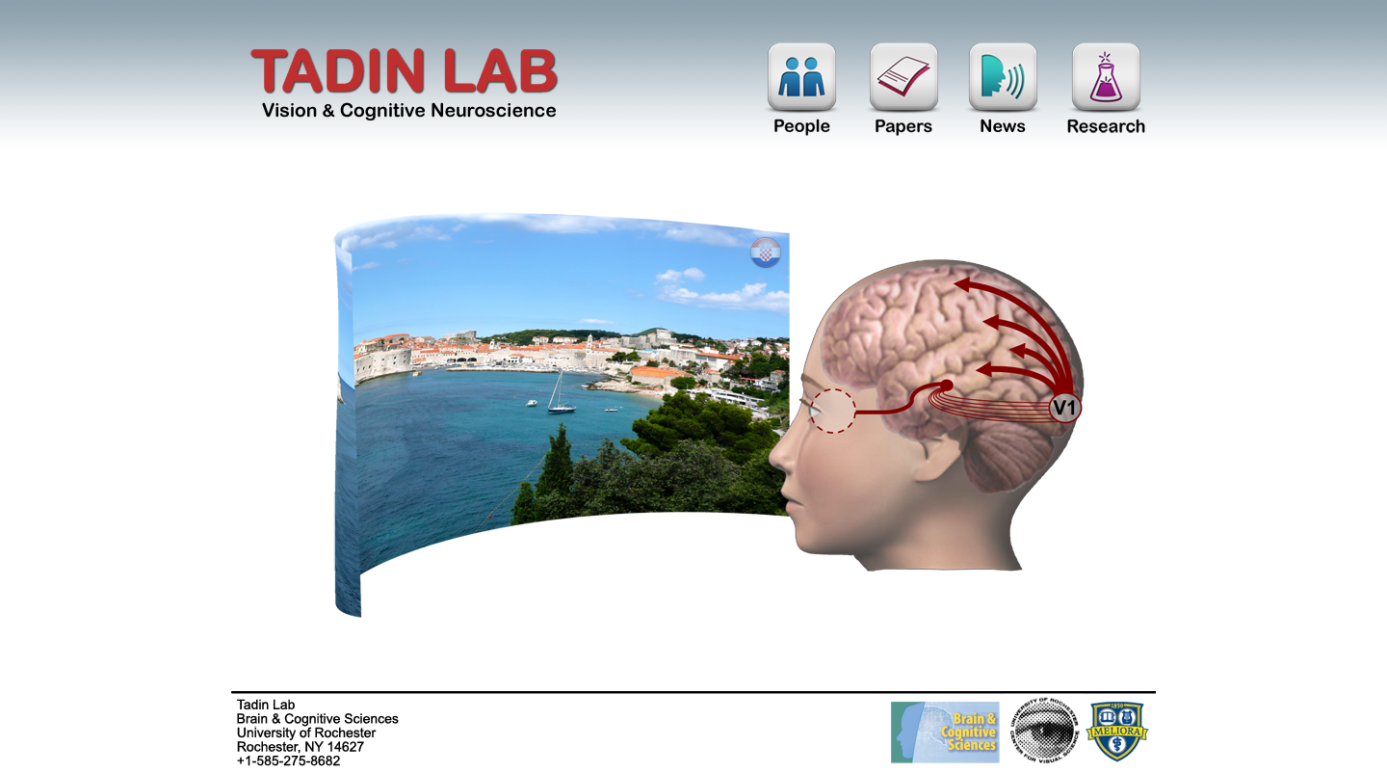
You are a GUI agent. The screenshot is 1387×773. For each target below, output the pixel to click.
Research (1105, 93)
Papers (904, 93)
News (1004, 93)
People (802, 93)
